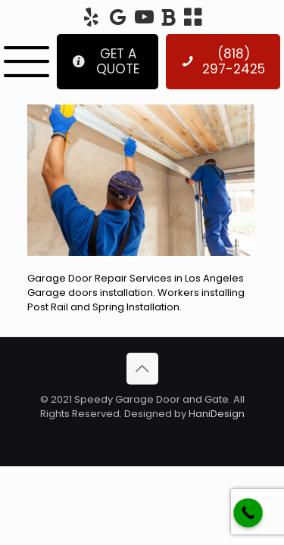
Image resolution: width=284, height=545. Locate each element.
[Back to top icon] (142, 369)
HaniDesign (215, 413)
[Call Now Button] (248, 513)
